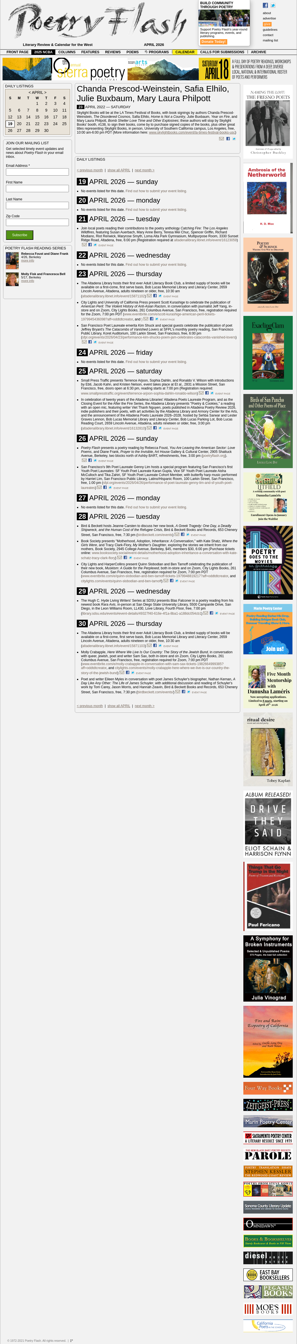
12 (10, 117)
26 (10, 130)
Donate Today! (214, 42)
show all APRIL (119, 170)
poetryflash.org (214, 456)
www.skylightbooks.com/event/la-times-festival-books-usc (192, 132)
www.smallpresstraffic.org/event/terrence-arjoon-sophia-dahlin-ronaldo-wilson (139, 393)
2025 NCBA (43, 52)
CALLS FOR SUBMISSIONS (222, 52)
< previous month (90, 170)
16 (46, 117)
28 (28, 130)
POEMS (132, 52)
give (267, 24)
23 (46, 123)
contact (268, 35)
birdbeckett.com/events (154, 535)
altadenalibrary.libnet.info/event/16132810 (113, 428)
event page (106, 245)
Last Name (14, 199)
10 (55, 110)
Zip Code (13, 216)
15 (37, 117)
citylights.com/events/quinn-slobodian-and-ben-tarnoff (121, 581)
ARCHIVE (258, 52)
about (267, 13)
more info (27, 260)
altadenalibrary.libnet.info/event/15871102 (113, 296)
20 (19, 123)
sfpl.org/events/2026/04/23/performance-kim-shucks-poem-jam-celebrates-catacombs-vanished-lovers (158, 337)
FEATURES (90, 52)
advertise (269, 18)
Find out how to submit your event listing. (156, 191)
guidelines (270, 29)
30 (46, 130)
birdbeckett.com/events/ (155, 692)
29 (37, 130)
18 (64, 117)
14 (28, 117)
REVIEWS (113, 52)
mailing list (270, 40)
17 (55, 117)
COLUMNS (67, 52)
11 (64, 110)
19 (10, 123)
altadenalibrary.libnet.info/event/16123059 (205, 240)
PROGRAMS (157, 52)
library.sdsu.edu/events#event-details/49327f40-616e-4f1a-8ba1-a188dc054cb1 (141, 613)
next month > (145, 170)
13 (19, 117)
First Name (14, 182)
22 (37, 123)
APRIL (37, 92)
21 (28, 123)
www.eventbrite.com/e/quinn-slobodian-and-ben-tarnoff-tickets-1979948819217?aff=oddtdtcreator (155, 576)
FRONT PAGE (17, 52)
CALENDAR (185, 52)
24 (55, 123)
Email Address (18, 165)
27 (19, 130)
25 (64, 123)
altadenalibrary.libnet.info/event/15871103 (113, 646)
